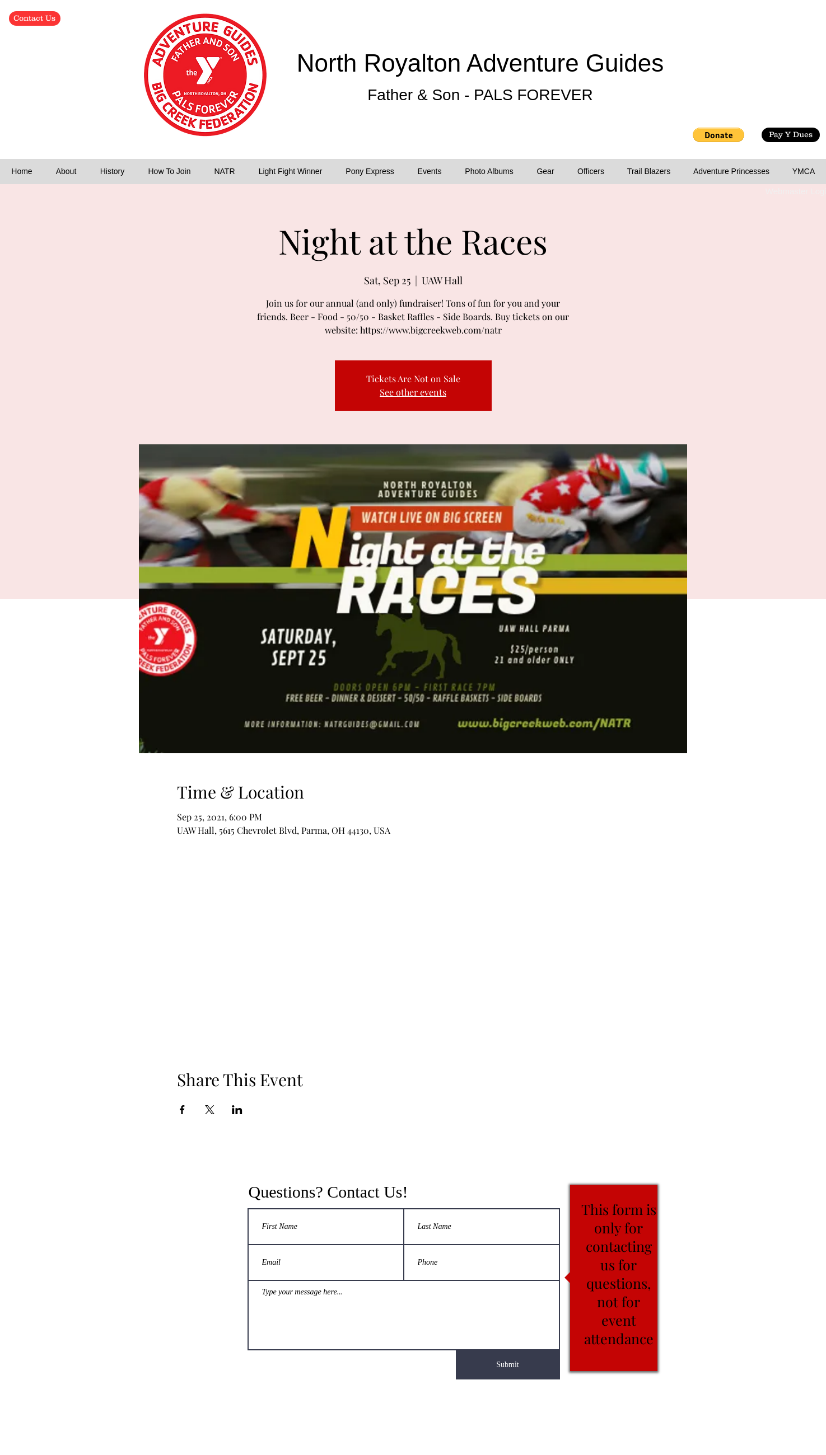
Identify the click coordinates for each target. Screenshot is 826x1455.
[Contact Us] (34, 18)
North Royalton (381, 63)
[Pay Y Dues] (791, 135)
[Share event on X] (209, 1109)
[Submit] (508, 1364)
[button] (718, 135)
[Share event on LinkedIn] (237, 1109)
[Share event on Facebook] (182, 1109)
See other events (413, 392)
